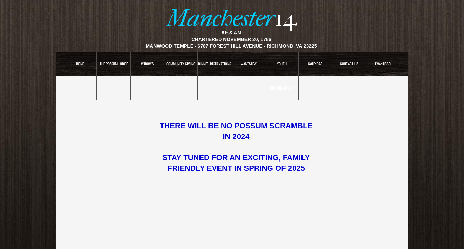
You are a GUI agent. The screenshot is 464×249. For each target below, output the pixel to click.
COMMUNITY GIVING (180, 63)
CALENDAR (315, 63)
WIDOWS (147, 63)
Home (80, 63)
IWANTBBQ (383, 63)
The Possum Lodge (114, 63)
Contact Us (349, 63)
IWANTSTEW (248, 63)
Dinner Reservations (214, 63)
